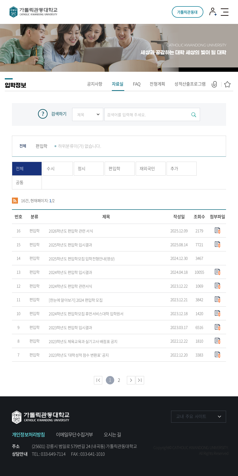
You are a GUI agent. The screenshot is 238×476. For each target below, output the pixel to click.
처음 (98, 380)
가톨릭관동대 (187, 12)
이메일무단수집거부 (74, 434)
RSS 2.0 (15, 201)
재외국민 (147, 168)
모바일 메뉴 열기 (224, 12)
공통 (19, 182)
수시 (50, 168)
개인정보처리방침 (28, 434)
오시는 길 (112, 434)
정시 (81, 168)
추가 (174, 168)
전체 (22, 146)
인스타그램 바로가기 (190, 431)
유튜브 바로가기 (204, 431)
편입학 (41, 146)
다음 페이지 (131, 380)
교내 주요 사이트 (191, 416)
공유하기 (216, 84)
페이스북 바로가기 (175, 431)
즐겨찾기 (226, 84)
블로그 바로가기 (219, 431)
